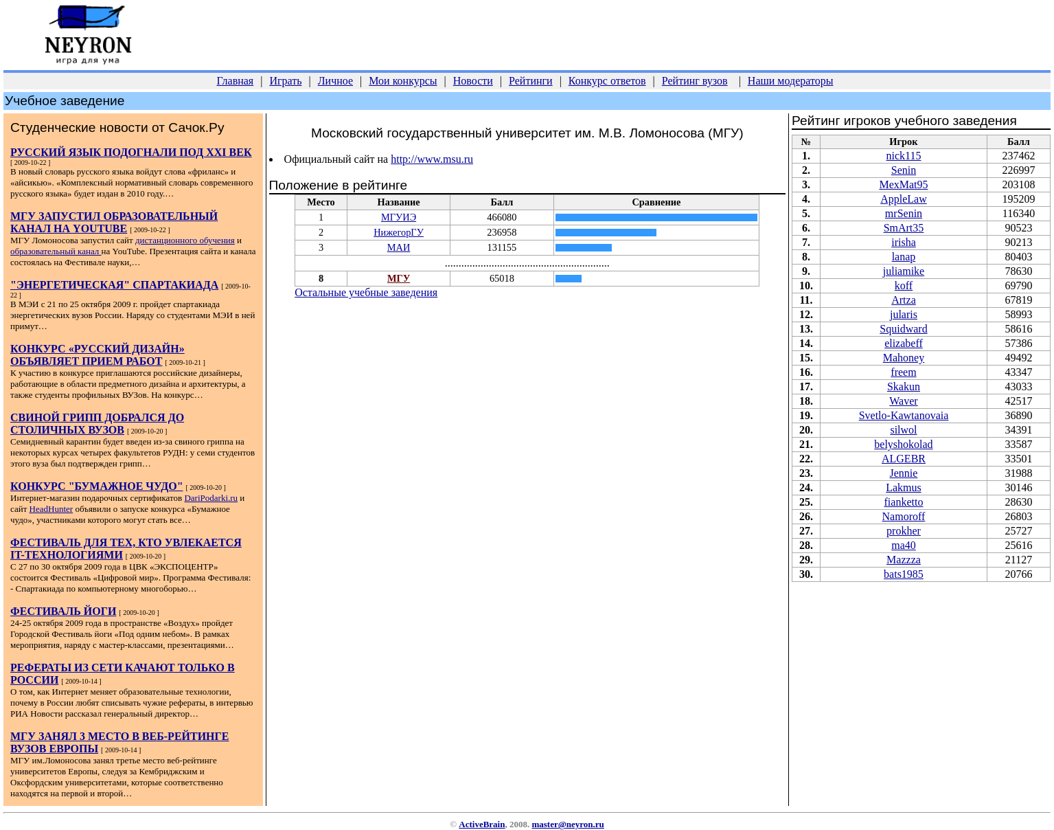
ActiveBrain (482, 824)
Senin (903, 170)
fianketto (904, 502)
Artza (903, 300)
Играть (285, 81)
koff (904, 285)
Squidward (903, 329)
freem (903, 372)
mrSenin (903, 213)
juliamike (903, 271)
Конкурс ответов (607, 81)
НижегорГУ (399, 232)
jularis (903, 314)
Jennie (904, 473)
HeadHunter (51, 509)
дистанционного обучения (185, 240)
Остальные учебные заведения (366, 292)
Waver (903, 401)
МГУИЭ (398, 217)
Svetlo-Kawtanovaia (904, 415)
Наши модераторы (791, 81)
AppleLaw (903, 199)
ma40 (903, 545)
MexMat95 (903, 184)
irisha (903, 242)
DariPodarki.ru (211, 498)
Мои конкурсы (403, 81)
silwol (903, 430)
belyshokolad (903, 444)
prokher (903, 531)
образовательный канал (56, 251)
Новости (473, 81)
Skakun (903, 386)
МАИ (399, 247)
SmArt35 (904, 228)
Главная (235, 81)
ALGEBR (904, 458)
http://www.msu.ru (432, 159)
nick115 (903, 155)
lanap (904, 256)
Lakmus (903, 487)
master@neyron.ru (567, 824)
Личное (335, 81)
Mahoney (903, 357)
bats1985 (904, 574)
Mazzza (903, 559)
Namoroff (904, 516)
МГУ (398, 278)
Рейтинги (531, 81)
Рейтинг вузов (695, 81)
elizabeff (903, 343)
